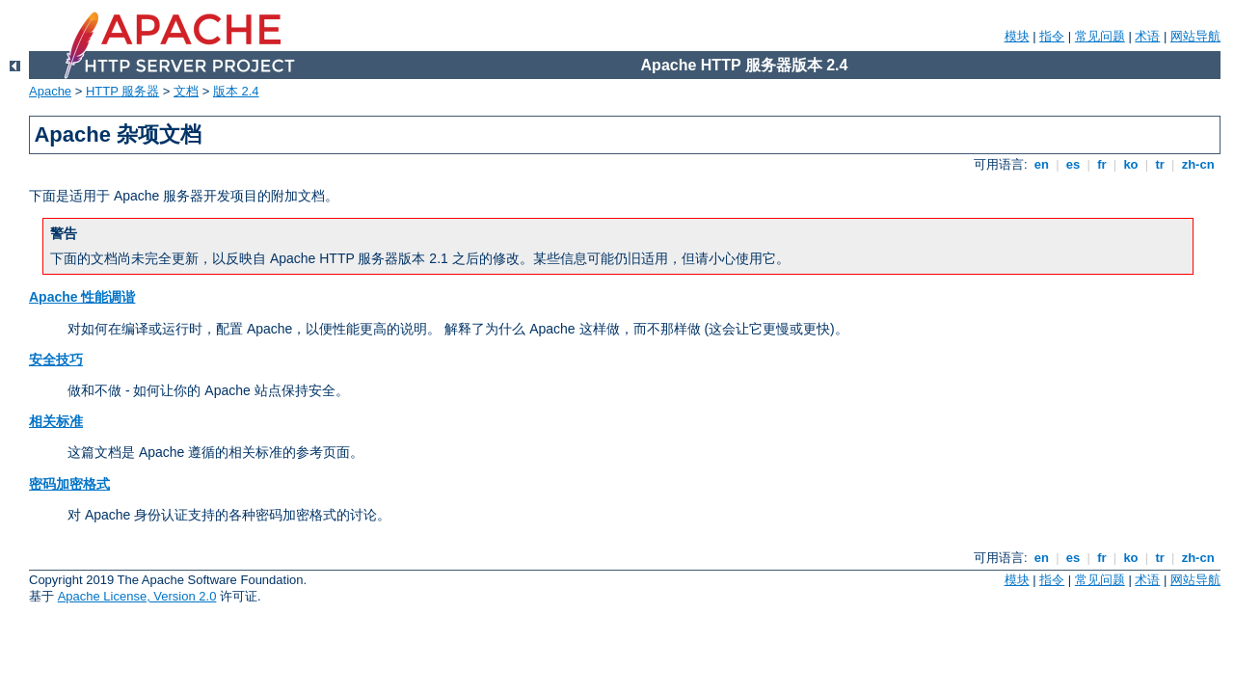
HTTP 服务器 (122, 91)
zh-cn (1198, 164)
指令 (1051, 36)
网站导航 (1195, 36)
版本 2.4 (236, 91)
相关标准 (56, 421)
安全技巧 (56, 359)
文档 (186, 91)
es (1073, 164)
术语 (1147, 36)
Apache (50, 91)
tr (1160, 164)
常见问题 (1100, 36)
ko (1130, 164)
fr (1102, 164)
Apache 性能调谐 (82, 297)
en (1041, 164)
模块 (1017, 36)
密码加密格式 (69, 484)
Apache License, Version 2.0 (137, 596)
